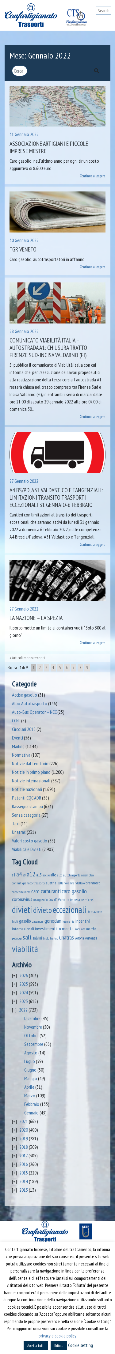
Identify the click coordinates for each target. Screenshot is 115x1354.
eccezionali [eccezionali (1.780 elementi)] (69, 909)
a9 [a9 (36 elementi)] (24, 875)
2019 (23, 1138)
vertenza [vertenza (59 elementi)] (91, 938)
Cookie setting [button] (80, 1345)
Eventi (17, 738)
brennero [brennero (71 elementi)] (93, 883)
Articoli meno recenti (28, 657)
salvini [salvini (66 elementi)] (37, 938)
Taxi (16, 823)
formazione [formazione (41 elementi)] (94, 911)
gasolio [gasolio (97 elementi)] (25, 921)
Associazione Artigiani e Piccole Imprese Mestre (49, 147)
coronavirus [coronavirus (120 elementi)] (22, 899)
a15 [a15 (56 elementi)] (39, 875)
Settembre (33, 1044)
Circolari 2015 (24, 729)
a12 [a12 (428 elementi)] (31, 874)
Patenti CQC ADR (26, 798)
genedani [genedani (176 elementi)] (53, 920)
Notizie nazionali (27, 789)
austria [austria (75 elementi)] (51, 883)
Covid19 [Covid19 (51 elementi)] (53, 899)
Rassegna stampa (27, 806)
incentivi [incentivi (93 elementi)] (82, 921)
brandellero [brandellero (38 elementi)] (77, 883)
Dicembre (32, 1018)
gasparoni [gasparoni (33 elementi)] (38, 921)
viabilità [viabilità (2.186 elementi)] (25, 949)
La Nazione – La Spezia (36, 618)
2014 (23, 1181)
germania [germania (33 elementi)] (69, 921)
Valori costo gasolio (29, 841)
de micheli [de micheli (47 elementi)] (87, 899)
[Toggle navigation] (106, 22)
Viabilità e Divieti (26, 849)
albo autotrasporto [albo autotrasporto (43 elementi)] (68, 875)
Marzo (29, 1095)
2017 (23, 1155)
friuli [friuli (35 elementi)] (15, 921)
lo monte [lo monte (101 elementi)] (66, 928)
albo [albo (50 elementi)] (53, 874)
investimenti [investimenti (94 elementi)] (46, 928)
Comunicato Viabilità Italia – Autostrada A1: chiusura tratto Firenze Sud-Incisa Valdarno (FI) (48, 347)
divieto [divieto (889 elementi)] (42, 910)
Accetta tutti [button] (35, 1345)
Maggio (30, 1078)
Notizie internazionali (31, 780)
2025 (23, 984)
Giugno (30, 1070)
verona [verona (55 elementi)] (79, 938)
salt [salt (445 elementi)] (27, 937)
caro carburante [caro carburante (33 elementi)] (21, 892)
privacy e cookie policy (57, 1336)
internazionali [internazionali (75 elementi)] (23, 929)
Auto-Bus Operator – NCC (34, 712)
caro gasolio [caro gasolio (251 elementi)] (74, 891)
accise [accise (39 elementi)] (46, 875)
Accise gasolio (24, 695)
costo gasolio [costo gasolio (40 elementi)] (40, 899)
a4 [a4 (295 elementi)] (19, 874)
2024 (23, 992)
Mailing (18, 746)
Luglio (29, 1061)
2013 (23, 1190)
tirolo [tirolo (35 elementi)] (46, 938)
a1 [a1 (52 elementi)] (13, 874)
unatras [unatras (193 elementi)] (66, 937)
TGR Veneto (23, 249)
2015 (23, 1173)
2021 (23, 1121)
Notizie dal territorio (30, 763)
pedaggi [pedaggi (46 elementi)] (17, 938)
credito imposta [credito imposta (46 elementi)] (70, 899)
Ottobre (31, 1035)
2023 (23, 1001)
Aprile (29, 1087)
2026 (23, 975)
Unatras (19, 832)
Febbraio (31, 1104)
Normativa (21, 755)
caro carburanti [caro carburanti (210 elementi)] (46, 891)
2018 (23, 1147)
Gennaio (31, 1113)
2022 (23, 1010)
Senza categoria (26, 815)
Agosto (30, 1053)
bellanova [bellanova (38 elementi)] (63, 883)
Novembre (33, 1027)
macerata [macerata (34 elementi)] (80, 929)
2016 (23, 1164)
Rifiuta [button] (58, 1345)
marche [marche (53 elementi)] (91, 929)
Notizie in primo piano (31, 772)
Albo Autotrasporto (29, 703)
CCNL (16, 720)
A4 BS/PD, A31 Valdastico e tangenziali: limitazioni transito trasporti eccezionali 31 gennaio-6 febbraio (56, 497)
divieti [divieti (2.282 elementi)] (22, 909)
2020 (23, 1130)
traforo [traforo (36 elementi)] (54, 938)
